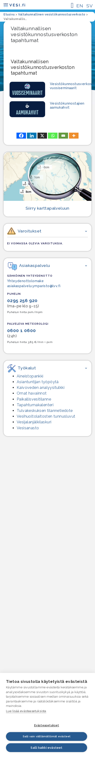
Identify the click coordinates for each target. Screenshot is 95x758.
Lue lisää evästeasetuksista (26, 711)
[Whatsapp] (53, 136)
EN (79, 5)
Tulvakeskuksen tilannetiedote (45, 410)
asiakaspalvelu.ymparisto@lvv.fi (33, 286)
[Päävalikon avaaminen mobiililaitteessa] (72, 5)
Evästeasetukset (46, 725)
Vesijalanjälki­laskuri (34, 422)
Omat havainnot (32, 393)
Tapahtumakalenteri (35, 405)
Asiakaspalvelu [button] (29, 265)
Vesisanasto (28, 428)
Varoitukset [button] (24, 231)
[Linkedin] (32, 136)
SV (89, 5)
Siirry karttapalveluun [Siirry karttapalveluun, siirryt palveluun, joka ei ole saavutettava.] (47, 208)
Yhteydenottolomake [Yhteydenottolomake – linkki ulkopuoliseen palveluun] (25, 281)
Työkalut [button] (21, 367)
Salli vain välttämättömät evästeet (47, 736)
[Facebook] (21, 136)
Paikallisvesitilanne (34, 399)
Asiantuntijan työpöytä (38, 382)
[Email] (63, 136)
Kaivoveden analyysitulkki (40, 387)
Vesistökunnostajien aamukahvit (67, 105)
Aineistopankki (30, 376)
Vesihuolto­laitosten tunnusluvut (46, 416)
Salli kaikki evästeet (46, 747)
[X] (42, 136)
